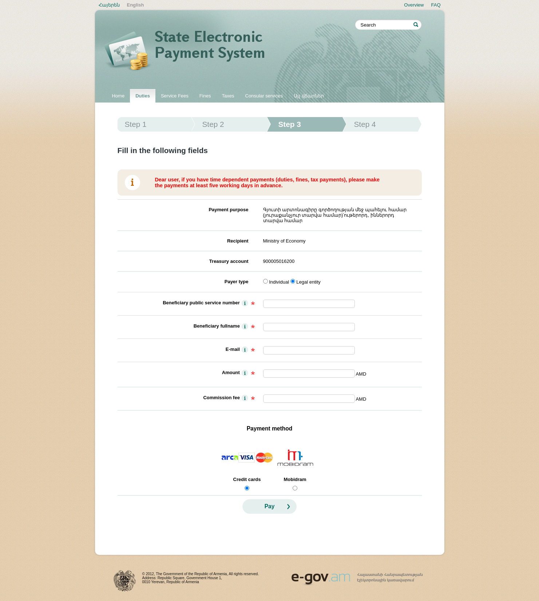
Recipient (238, 241)
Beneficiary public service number (201, 302)
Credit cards (247, 479)
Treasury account (229, 261)
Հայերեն (109, 5)
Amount (231, 372)
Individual (279, 282)
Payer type (237, 281)
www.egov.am (357, 576)
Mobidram (295, 479)
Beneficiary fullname (217, 326)
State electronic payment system (229, 51)
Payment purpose (228, 209)
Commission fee (221, 397)
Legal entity (308, 282)
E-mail (233, 349)
